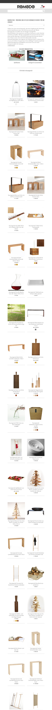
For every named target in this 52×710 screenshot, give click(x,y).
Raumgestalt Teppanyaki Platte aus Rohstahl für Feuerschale (36, 99)
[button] (42, 7)
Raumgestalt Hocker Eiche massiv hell (16, 132)
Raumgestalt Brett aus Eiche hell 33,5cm (35, 357)
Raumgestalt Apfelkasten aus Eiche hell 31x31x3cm (16, 488)
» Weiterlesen (11, 45)
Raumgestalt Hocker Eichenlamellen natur (35, 649)
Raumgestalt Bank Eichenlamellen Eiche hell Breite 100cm (16, 259)
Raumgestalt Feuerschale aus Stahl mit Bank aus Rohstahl (36, 521)
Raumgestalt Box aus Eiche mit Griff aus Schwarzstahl (36, 132)
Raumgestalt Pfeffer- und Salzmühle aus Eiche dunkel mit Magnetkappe (16, 615)
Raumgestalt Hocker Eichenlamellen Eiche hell (16, 163)
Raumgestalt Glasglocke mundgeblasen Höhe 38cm (16, 99)
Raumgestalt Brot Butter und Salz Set (16, 649)
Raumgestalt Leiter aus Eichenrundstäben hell (16, 458)
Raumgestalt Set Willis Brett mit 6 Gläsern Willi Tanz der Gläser (16, 227)
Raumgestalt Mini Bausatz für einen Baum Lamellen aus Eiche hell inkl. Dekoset (36, 615)
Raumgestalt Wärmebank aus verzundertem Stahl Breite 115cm (36, 324)
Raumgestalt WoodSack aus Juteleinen (35, 584)
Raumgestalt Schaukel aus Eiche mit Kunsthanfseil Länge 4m (16, 324)
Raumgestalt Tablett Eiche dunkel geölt (36, 226)
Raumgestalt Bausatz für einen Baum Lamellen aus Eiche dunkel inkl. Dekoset (36, 489)
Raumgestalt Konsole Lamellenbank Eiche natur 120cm (16, 680)
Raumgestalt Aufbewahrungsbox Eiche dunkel (36, 424)
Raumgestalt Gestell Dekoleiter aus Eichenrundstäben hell (36, 553)
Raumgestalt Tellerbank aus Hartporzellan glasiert (35, 293)
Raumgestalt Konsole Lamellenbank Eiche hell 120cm (16, 553)
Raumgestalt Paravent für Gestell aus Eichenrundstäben (16, 584)
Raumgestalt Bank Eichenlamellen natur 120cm (35, 163)
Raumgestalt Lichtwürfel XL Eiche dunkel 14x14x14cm (36, 258)
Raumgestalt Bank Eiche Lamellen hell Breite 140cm (16, 357)
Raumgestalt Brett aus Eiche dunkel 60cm (16, 390)
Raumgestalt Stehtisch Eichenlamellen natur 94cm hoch (36, 680)
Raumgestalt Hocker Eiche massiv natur (36, 196)
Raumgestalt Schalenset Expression (35, 458)
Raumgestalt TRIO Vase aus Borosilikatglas (16, 423)
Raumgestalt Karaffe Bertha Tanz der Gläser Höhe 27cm (16, 293)
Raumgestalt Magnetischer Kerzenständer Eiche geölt (36, 390)
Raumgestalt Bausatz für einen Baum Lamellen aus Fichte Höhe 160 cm (16, 522)
